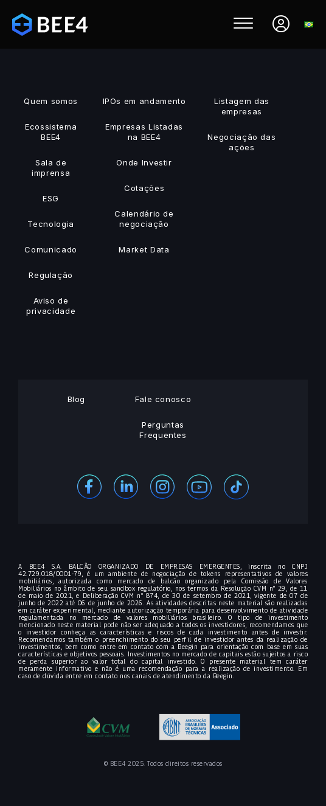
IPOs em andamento (144, 101)
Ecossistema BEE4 (51, 132)
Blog (77, 399)
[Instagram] (162, 486)
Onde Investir (144, 162)
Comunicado (50, 249)
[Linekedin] (126, 486)
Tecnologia (50, 224)
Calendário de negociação (143, 219)
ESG (51, 198)
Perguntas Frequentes (163, 430)
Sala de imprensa (51, 168)
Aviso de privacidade (50, 306)
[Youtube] (199, 486)
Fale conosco (163, 399)
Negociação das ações (241, 142)
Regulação (51, 275)
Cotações (144, 188)
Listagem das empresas (241, 106)
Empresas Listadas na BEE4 (144, 132)
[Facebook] (89, 486)
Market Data (144, 249)
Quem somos (51, 101)
